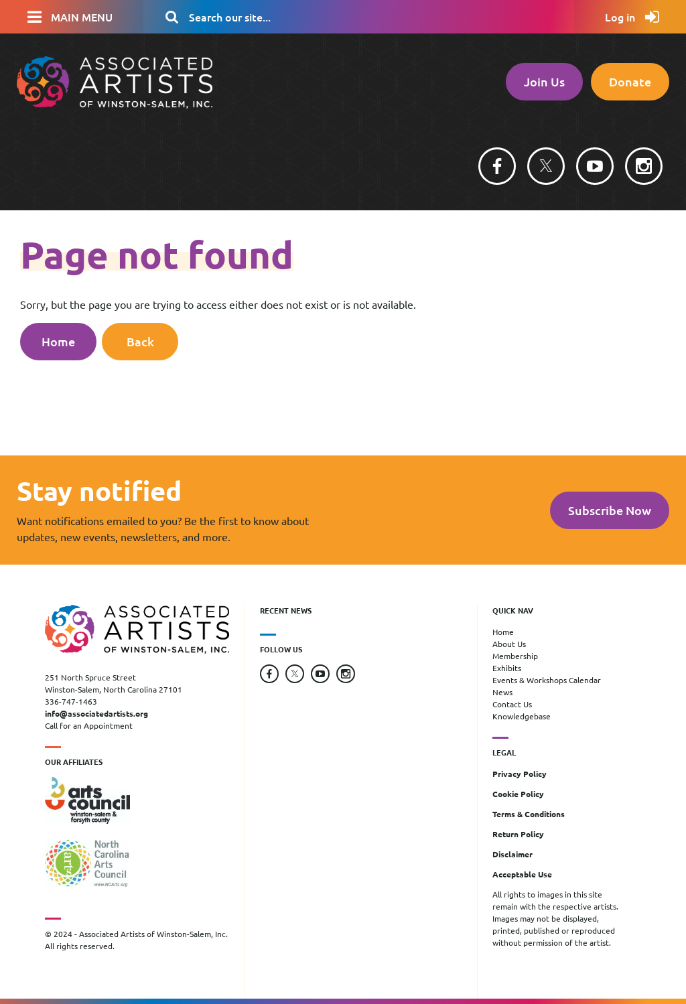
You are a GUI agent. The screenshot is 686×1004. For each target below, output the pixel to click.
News (502, 692)
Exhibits (506, 667)
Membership (515, 655)
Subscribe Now (609, 510)
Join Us (544, 81)
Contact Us (512, 704)
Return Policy (518, 834)
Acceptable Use (522, 874)
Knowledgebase (521, 716)
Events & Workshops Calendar (546, 679)
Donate (630, 81)
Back (140, 341)
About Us (509, 643)
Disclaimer (512, 854)
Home (58, 341)
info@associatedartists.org (96, 713)
